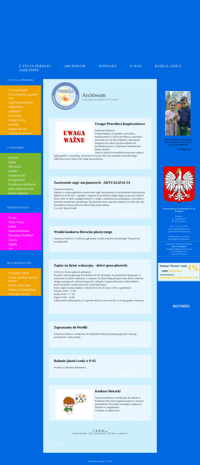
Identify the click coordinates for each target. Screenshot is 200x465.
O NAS (135, 66)
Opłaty (12, 244)
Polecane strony (18, 294)
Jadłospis (14, 111)
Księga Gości (17, 120)
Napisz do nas (17, 129)
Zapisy (12, 239)
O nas (12, 217)
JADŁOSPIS (29, 70)
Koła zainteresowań (21, 188)
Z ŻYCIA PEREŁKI (35, 66)
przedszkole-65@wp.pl (179, 231)
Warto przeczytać (19, 285)
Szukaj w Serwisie (20, 133)
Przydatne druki (18, 273)
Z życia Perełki (18, 90)
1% (10, 248)
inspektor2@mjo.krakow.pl (179, 249)
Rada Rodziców (18, 231)
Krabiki (12, 171)
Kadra (12, 226)
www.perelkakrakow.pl (179, 229)
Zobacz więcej (128, 166)
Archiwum (14, 115)
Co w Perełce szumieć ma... (23, 96)
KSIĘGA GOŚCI (168, 66)
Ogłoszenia (15, 107)
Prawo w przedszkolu (22, 289)
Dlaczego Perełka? (20, 235)
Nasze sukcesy (18, 193)
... (106, 430)
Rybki (12, 162)
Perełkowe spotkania (22, 184)
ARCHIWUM (74, 66)
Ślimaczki (14, 166)
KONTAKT (108, 66)
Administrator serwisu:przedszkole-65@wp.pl (179, 237)
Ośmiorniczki (16, 175)
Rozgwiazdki (16, 180)
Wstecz (57, 443)
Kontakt (13, 124)
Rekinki (13, 157)
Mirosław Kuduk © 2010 (100, 461)
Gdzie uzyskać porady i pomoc (23, 279)
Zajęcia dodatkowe (20, 102)
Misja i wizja (16, 222)
